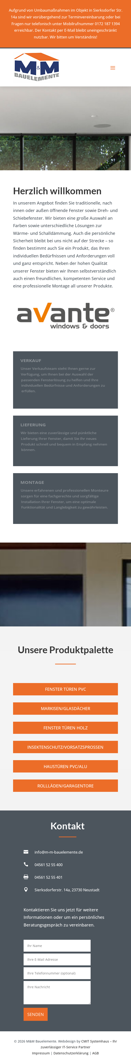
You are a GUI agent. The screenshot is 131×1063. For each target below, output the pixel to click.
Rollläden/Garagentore (65, 786)
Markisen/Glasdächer (65, 708)
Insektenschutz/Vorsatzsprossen (65, 747)
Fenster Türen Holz (65, 728)
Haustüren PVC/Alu (65, 766)
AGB (95, 1053)
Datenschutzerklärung (71, 1053)
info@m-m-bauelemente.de (59, 852)
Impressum (41, 1053)
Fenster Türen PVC (65, 689)
